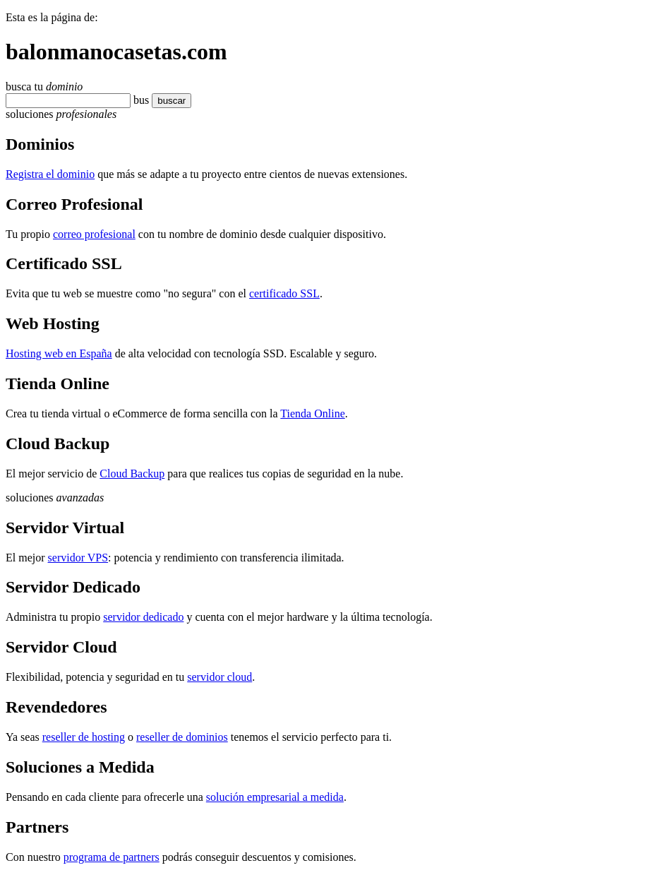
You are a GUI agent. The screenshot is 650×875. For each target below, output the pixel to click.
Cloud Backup (132, 474)
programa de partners (112, 857)
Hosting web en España (59, 353)
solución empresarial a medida (275, 797)
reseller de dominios (182, 737)
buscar (167, 100)
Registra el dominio (50, 174)
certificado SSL (284, 293)
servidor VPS (78, 558)
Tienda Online (312, 413)
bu (139, 100)
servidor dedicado (143, 617)
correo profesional (94, 234)
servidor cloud (219, 677)
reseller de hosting (83, 737)
